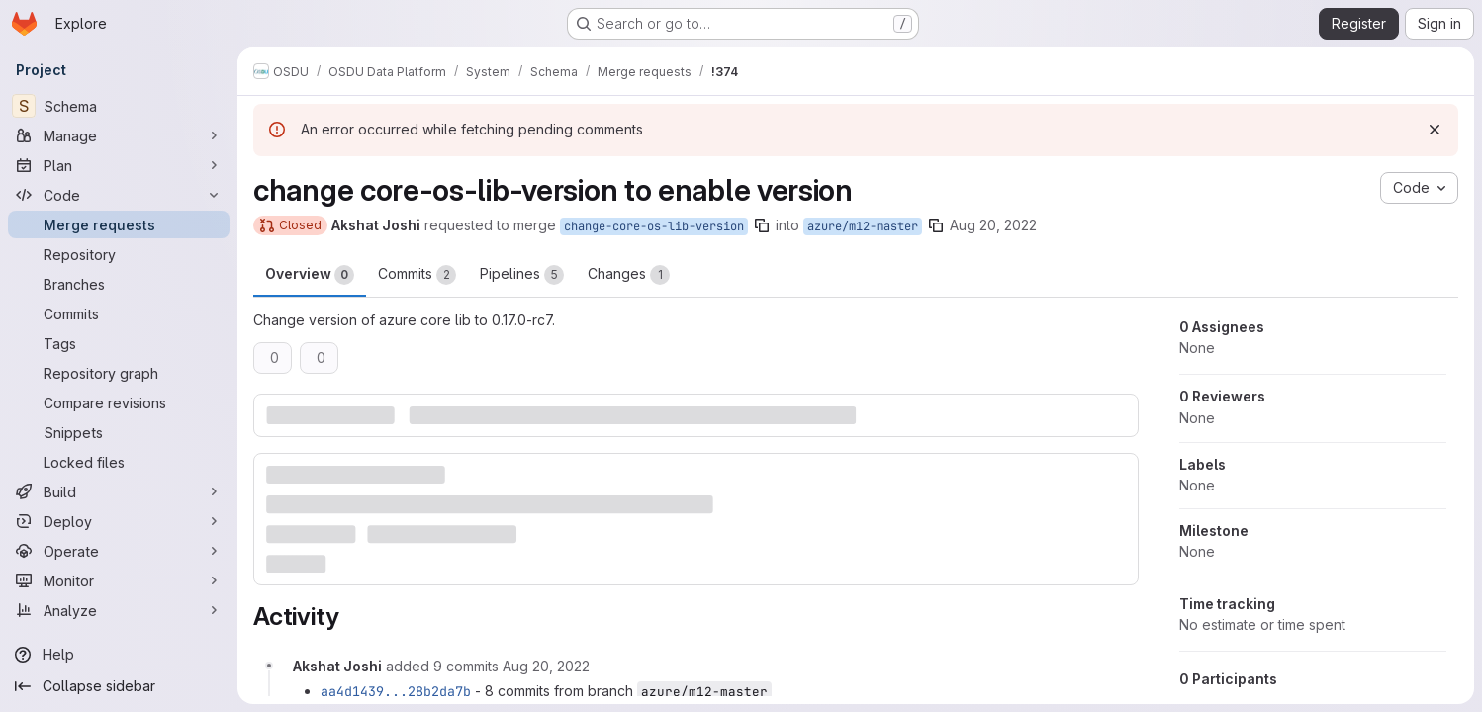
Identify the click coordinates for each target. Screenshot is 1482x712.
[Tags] (119, 343)
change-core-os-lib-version (654, 226)
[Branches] (119, 284)
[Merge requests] (119, 224)
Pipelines (522, 275)
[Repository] (119, 254)
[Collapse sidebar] (119, 686)
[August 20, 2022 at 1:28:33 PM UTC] (546, 666)
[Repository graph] (119, 373)
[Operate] (119, 551)
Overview (309, 275)
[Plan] (119, 165)
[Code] (119, 195)
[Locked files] (119, 462)
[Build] (119, 491)
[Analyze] (119, 610)
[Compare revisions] (119, 402)
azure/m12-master (862, 226)
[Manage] (119, 135)
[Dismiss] (1434, 129)
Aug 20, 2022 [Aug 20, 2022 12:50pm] (993, 225)
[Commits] (119, 313)
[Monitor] (119, 580)
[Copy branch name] (762, 225)
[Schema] (119, 106)
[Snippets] (119, 432)
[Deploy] (119, 521)
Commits (417, 275)
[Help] (119, 654)
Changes (629, 275)
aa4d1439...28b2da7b (396, 691)
